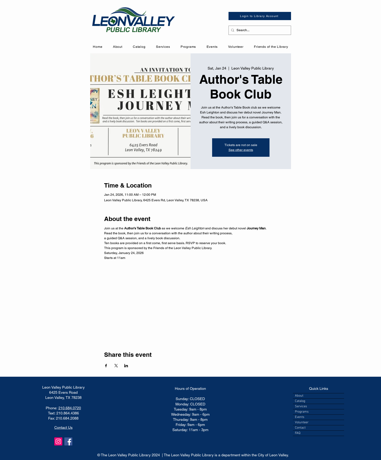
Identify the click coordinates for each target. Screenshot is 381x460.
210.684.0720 (69, 408)
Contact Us (63, 427)
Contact (300, 428)
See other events (241, 150)
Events (299, 417)
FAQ (297, 433)
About (299, 396)
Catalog (300, 401)
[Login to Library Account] (260, 16)
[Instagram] (58, 441)
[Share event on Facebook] (106, 365)
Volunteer (301, 422)
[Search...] (259, 30)
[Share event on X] (116, 365)
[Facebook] (68, 441)
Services (301, 406)
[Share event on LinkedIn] (126, 365)
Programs (302, 412)
